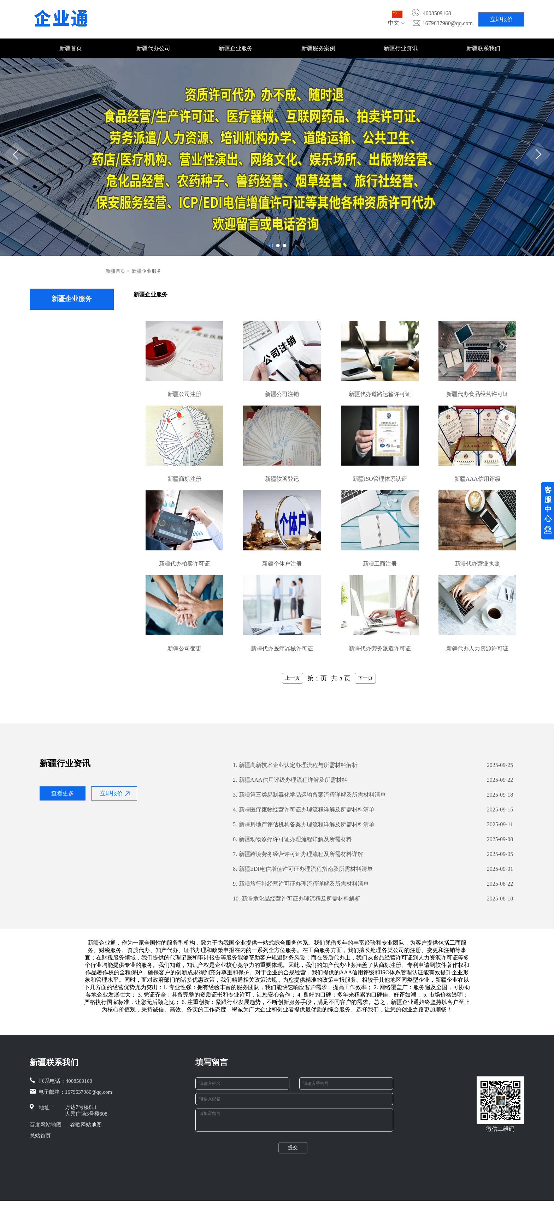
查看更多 (62, 793)
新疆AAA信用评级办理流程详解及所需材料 (290, 780)
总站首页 (40, 1136)
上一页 (292, 678)
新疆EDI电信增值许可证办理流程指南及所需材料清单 (303, 869)
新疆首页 (70, 48)
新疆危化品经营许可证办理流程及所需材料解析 (296, 898)
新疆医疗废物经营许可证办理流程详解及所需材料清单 (304, 809)
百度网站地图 (45, 1125)
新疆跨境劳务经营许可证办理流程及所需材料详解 (298, 854)
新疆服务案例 (318, 48)
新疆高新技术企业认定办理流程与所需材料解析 (295, 765)
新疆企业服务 (236, 48)
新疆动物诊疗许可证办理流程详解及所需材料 (292, 839)
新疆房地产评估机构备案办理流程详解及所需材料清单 (304, 824)
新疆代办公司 (153, 48)
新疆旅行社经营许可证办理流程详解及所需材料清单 (301, 883)
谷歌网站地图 (86, 1125)
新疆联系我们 (483, 48)
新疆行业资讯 (401, 48)
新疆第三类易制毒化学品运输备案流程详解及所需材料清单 (309, 794)
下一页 (365, 678)
